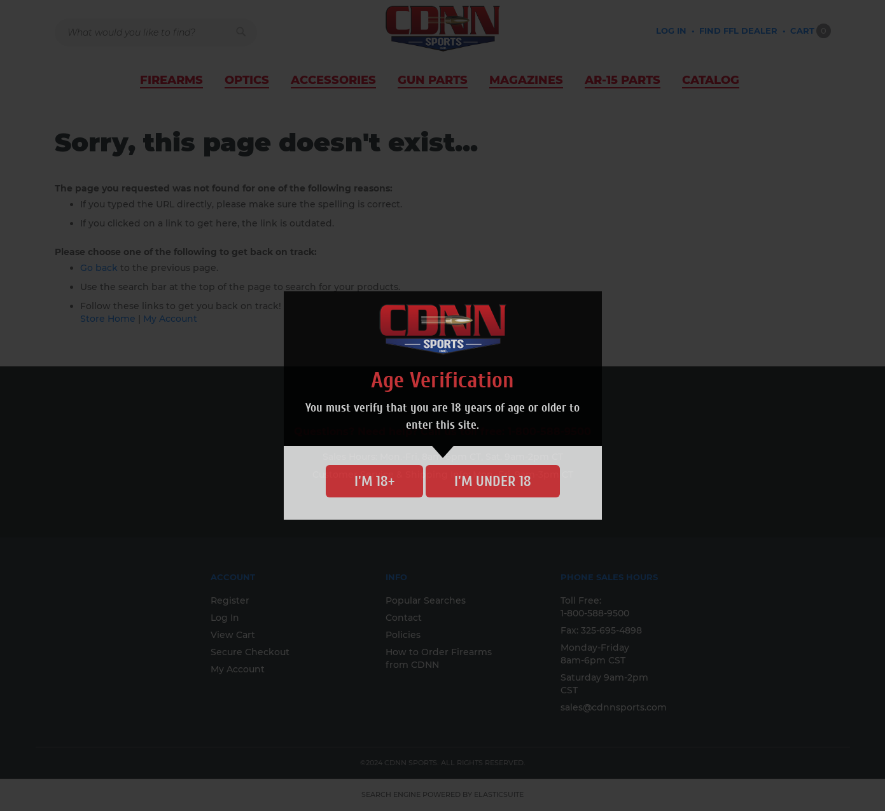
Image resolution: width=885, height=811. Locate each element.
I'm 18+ (374, 481)
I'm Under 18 (492, 481)
